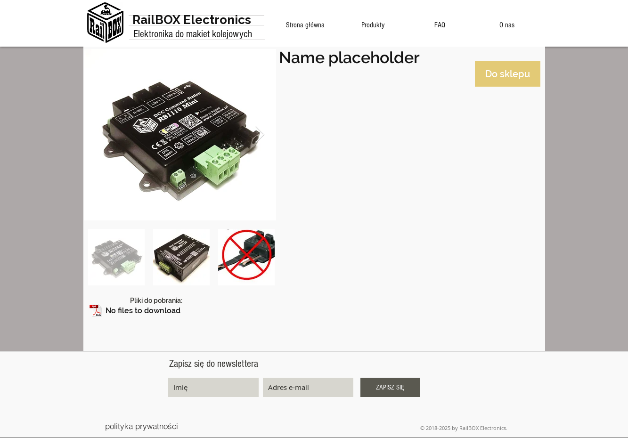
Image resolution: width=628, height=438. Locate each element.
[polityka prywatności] (141, 426)
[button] (181, 311)
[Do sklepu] (507, 74)
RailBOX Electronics (191, 20)
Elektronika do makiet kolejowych (192, 34)
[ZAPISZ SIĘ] (390, 387)
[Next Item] (259, 135)
